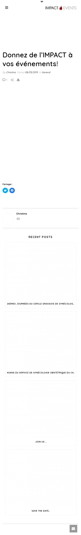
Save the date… (41, 511)
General (46, 72)
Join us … (41, 441)
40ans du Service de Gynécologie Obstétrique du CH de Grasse (42, 372)
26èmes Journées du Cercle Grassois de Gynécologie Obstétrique (42, 303)
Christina (11, 72)
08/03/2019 (31, 72)
